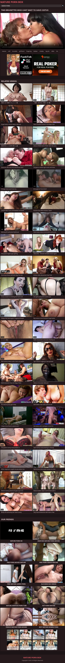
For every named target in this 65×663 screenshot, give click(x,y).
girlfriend (21, 51)
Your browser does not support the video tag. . (32, 31)
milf (9, 51)
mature (4, 51)
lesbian (35, 51)
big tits (47, 51)
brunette (14, 51)
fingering (28, 51)
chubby (42, 51)
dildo (52, 51)
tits (57, 51)
